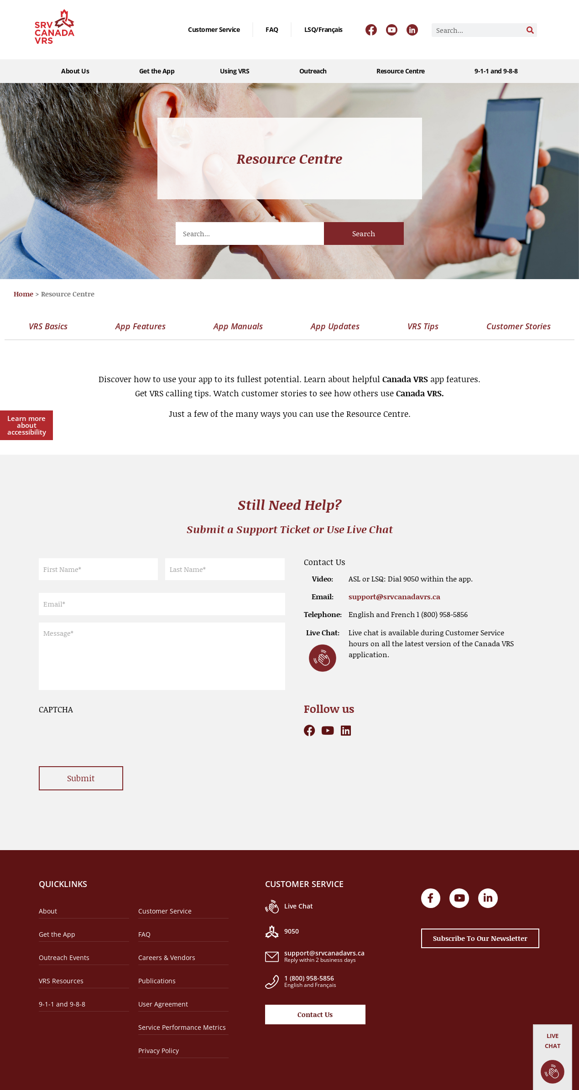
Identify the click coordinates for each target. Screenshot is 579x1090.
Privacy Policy (158, 1050)
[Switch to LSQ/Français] (323, 29)
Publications (157, 980)
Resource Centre (402, 71)
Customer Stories (518, 326)
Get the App (157, 71)
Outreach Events (64, 957)
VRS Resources (61, 980)
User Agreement (163, 1004)
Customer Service (214, 29)
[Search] (530, 30)
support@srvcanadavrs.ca (394, 596)
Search (363, 233)
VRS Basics (48, 326)
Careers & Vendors (166, 957)
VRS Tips (422, 326)
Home (23, 294)
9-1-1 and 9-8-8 (496, 71)
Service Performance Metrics (182, 1027)
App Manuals (238, 326)
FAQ (272, 29)
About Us (77, 71)
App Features (140, 326)
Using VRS (237, 71)
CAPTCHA (56, 712)
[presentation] (108, 737)
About (48, 911)
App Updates (335, 326)
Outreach (315, 71)
